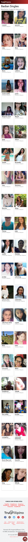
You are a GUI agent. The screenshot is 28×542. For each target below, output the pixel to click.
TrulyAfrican (6, 505)
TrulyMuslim (17, 506)
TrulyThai (7, 504)
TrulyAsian (20, 504)
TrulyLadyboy (21, 505)
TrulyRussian (13, 505)
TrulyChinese (13, 504)
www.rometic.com (14, 536)
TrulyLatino (10, 506)
